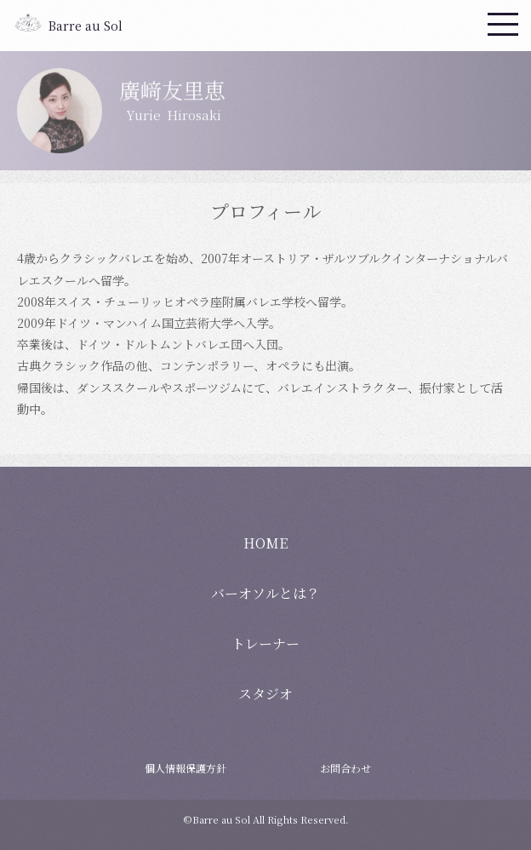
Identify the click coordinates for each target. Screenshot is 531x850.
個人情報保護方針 (185, 768)
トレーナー (265, 643)
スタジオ (265, 694)
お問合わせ (345, 768)
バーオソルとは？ (265, 593)
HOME (265, 543)
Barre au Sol (86, 25)
